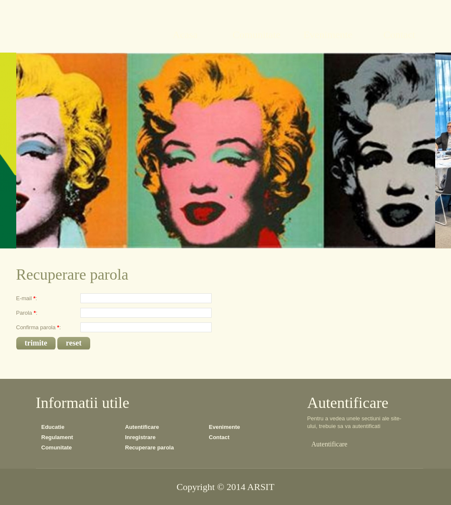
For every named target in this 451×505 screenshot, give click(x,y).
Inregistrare (140, 437)
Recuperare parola (149, 447)
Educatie (53, 427)
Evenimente (224, 427)
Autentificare (142, 427)
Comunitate (56, 447)
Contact (219, 437)
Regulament (57, 437)
